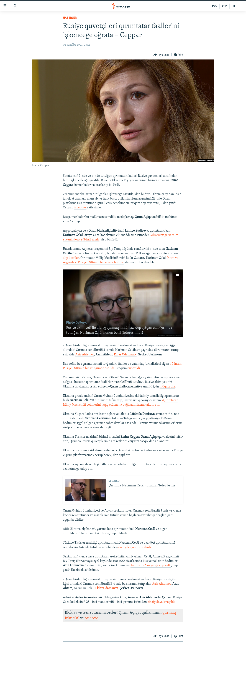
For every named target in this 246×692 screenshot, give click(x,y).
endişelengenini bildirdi (134, 547)
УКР (224, 6)
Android (91, 618)
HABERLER (70, 18)
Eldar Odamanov (125, 354)
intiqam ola (167, 386)
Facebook (80, 207)
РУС (214, 6)
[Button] (161, 55)
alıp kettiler (71, 258)
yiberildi (134, 368)
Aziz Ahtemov (84, 354)
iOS (76, 618)
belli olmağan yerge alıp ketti (150, 565)
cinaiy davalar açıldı (161, 602)
